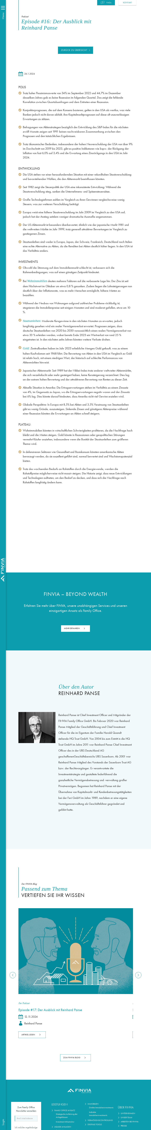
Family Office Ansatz (64, 1110)
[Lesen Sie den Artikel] (75, 951)
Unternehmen (128, 1113)
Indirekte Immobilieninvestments (98, 1114)
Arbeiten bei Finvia (129, 1121)
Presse (124, 1126)
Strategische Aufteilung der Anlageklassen (66, 1115)
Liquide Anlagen (62, 1127)
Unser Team (126, 1117)
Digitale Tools (95, 1124)
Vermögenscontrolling (100, 1120)
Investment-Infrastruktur (65, 1122)
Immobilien (93, 1104)
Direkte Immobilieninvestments (101, 1107)
